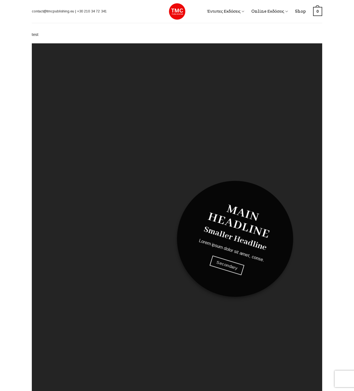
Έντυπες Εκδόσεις (225, 11)
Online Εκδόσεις (269, 11)
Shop (300, 11)
